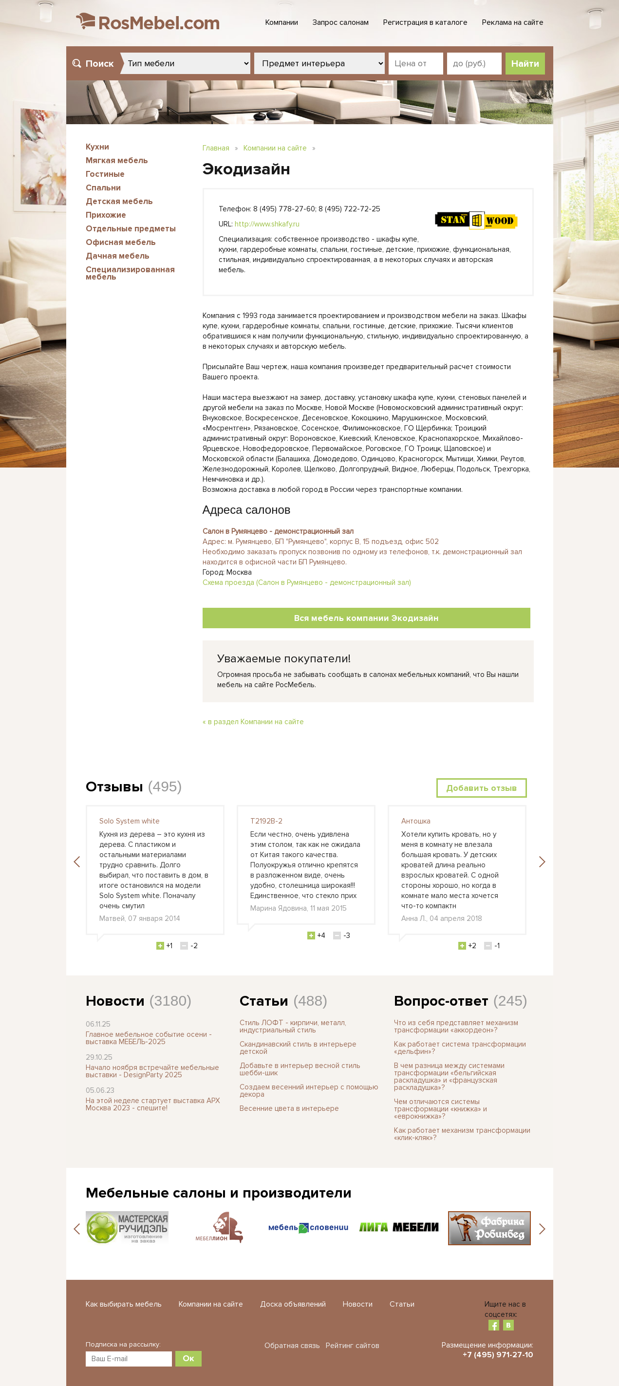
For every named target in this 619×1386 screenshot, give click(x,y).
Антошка (416, 821)
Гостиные (105, 174)
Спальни (103, 188)
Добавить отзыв (481, 788)
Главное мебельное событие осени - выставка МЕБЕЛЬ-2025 (149, 1038)
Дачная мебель (118, 256)
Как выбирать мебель (124, 1304)
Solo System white (129, 821)
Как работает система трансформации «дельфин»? (460, 1048)
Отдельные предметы (131, 229)
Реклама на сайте (513, 22)
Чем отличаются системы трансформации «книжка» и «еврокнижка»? (440, 1109)
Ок (188, 1358)
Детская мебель (119, 201)
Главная (216, 148)
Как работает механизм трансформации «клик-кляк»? (462, 1134)
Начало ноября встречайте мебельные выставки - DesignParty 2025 (152, 1071)
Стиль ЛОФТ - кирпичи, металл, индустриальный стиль (293, 1026)
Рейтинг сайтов (352, 1345)
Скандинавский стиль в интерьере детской (298, 1048)
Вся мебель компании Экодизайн (366, 618)
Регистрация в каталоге (425, 22)
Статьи (264, 1001)
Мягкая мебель (117, 160)
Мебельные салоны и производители (219, 1193)
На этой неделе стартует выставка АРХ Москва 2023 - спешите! (153, 1104)
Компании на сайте (275, 148)
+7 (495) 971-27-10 (498, 1355)
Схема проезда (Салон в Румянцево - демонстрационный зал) (307, 582)
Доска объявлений (293, 1304)
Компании (281, 22)
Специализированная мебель (130, 273)
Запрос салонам (341, 22)
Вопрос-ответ (441, 1001)
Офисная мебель (121, 242)
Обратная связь (292, 1345)
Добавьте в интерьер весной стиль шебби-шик (300, 1069)
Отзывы (114, 787)
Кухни (97, 147)
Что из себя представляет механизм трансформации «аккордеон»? (456, 1026)
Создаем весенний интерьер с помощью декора (309, 1091)
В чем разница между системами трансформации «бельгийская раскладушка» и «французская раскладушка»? (449, 1076)
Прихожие (106, 215)
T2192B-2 (266, 821)
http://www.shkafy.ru (267, 224)
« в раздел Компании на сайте (253, 721)
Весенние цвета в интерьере (289, 1108)
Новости (115, 1001)
